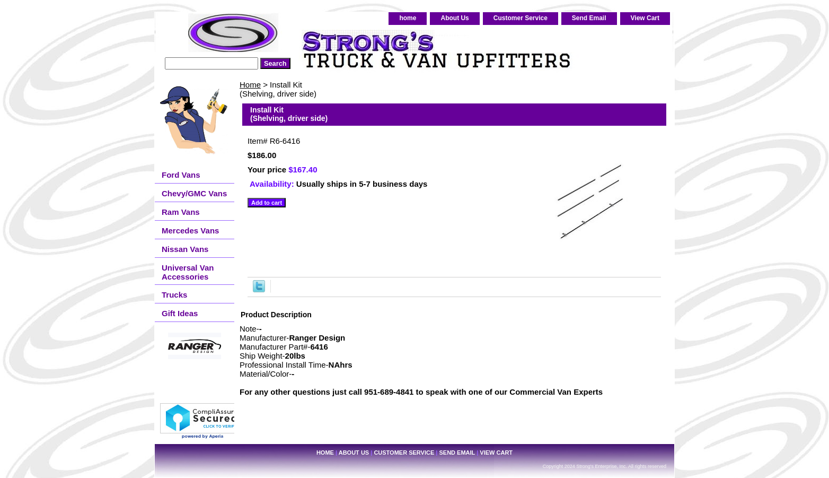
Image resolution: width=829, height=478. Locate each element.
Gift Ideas (180, 313)
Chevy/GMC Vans (194, 193)
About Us (454, 18)
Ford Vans (181, 174)
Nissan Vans (185, 249)
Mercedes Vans (190, 230)
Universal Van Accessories (188, 272)
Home (250, 84)
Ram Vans (181, 211)
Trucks (174, 294)
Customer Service (520, 18)
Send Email (589, 18)
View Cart (645, 18)
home (407, 18)
